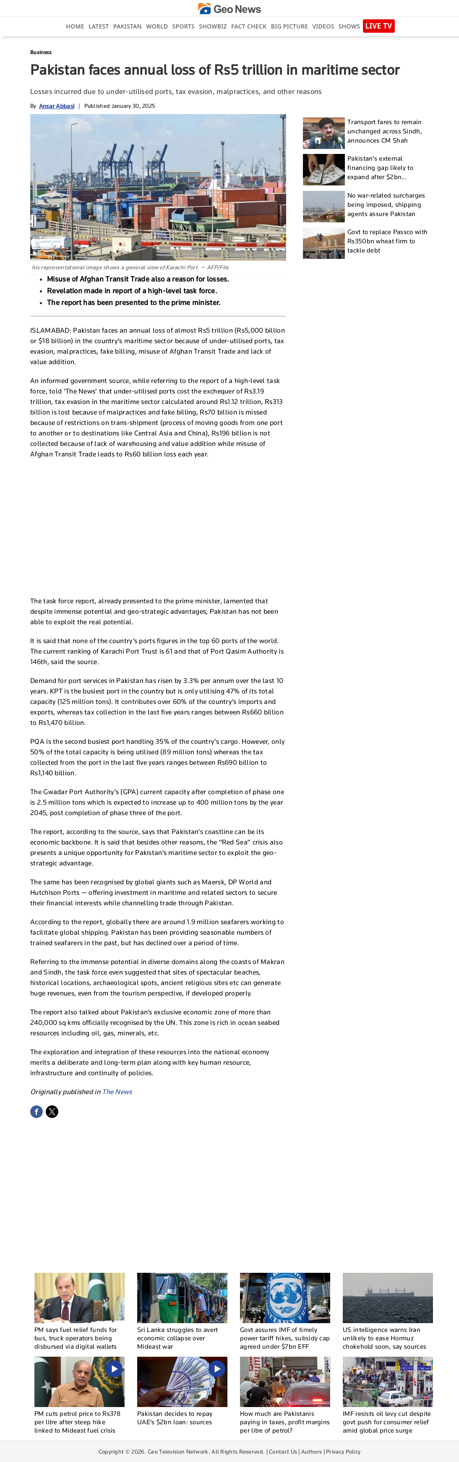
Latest (99, 26)
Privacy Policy (343, 1451)
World (157, 26)
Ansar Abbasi (57, 106)
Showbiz (213, 26)
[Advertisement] (158, 526)
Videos (323, 26)
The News (117, 1092)
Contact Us (283, 1451)
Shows (349, 26)
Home (75, 26)
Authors (311, 1451)
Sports (183, 26)
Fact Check (248, 26)
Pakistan (127, 26)
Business (41, 52)
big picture (289, 26)
